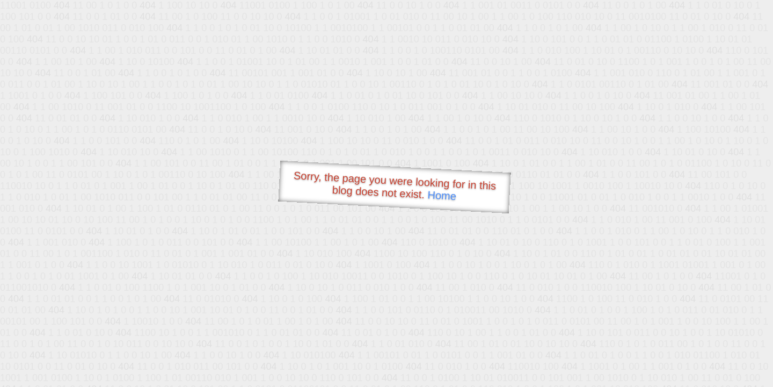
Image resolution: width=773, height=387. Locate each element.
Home (441, 195)
